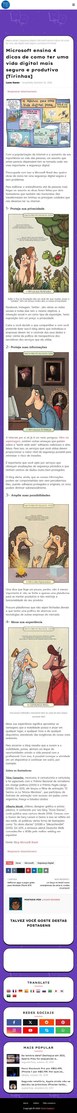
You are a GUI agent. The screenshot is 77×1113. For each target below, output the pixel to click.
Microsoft (29, 863)
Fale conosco (49, 1103)
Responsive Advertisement (22, 91)
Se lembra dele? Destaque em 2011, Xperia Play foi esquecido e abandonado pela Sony (43, 1057)
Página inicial (12, 40)
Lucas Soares (12, 82)
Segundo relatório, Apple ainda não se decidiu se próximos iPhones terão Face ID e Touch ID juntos (45, 1083)
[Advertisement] (40, 22)
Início (25, 1103)
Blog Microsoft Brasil (26, 842)
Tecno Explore (47, 1108)
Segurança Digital (28, 40)
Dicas (18, 863)
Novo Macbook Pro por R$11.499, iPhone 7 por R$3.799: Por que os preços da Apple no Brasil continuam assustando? (44, 1070)
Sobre (36, 1103)
